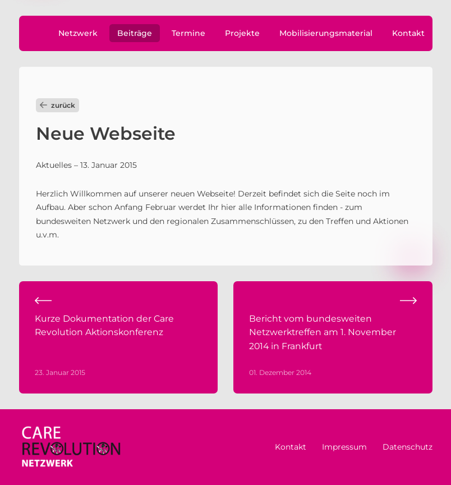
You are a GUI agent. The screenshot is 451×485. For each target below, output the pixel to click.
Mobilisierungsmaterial (325, 33)
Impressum (344, 447)
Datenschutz (407, 447)
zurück (57, 105)
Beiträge (134, 33)
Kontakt (408, 33)
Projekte (242, 33)
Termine (188, 33)
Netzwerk (78, 33)
